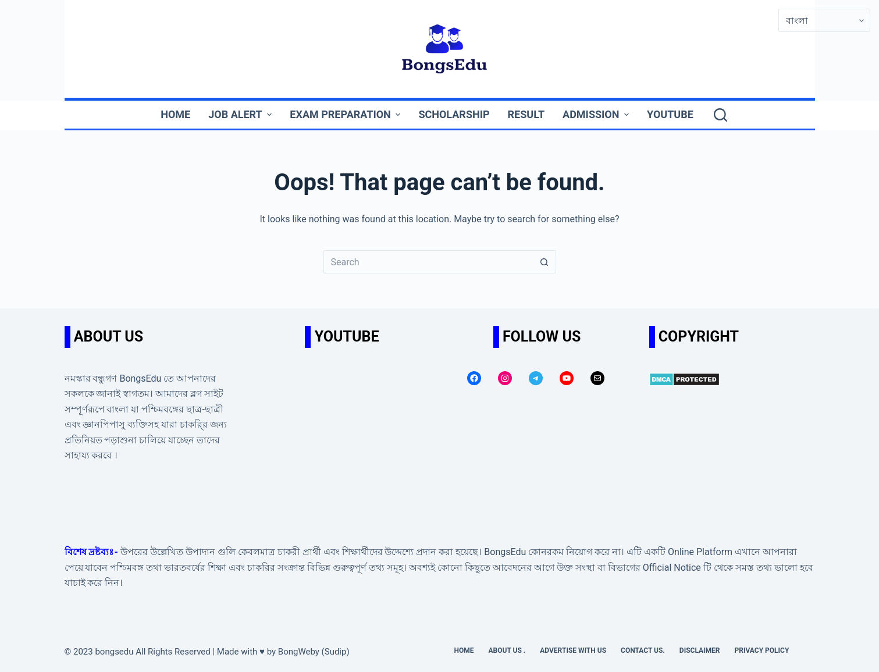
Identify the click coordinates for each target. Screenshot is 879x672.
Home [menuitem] (175, 114)
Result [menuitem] (526, 114)
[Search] (720, 115)
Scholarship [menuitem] (453, 114)
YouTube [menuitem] (670, 114)
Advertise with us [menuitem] (573, 650)
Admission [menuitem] (597, 114)
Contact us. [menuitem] (643, 650)
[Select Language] (824, 20)
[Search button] (544, 261)
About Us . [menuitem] (507, 650)
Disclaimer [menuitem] (699, 650)
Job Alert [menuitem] (241, 114)
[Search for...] (428, 261)
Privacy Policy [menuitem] (762, 650)
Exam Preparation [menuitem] (346, 114)
